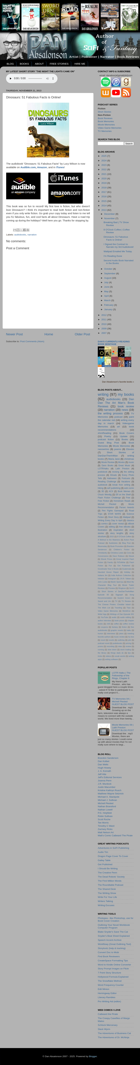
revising (115, 472)
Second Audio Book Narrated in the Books (118, 261)
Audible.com (28, 167)
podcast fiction (106, 439)
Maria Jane (114, 459)
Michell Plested (107, 504)
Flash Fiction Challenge (109, 497)
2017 (104, 192)
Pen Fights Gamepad (113, 510)
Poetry (107, 436)
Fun (110, 566)
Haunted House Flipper (108, 572)
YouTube (104, 617)
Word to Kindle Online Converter (114, 964)
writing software (111, 659)
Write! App (102, 614)
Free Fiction (103, 501)
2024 (104, 160)
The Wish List (104, 608)
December (109, 214)
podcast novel (103, 643)
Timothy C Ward (106, 826)
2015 (104, 201)
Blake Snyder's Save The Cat (113, 932)
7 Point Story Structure (109, 972)
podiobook (102, 472)
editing (112, 527)
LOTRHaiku (103, 468)
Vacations (125, 481)
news (125, 409)
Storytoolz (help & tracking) (112, 948)
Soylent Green (124, 598)
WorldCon (126, 611)
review (128, 646)
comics (104, 523)
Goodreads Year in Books (108, 569)
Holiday (127, 572)
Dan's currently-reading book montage (114, 342)
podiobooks (117, 643)
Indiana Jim (102, 575)
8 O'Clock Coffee (124, 536)
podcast (118, 417)
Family (110, 562)
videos (108, 656)
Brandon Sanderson (108, 758)
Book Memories (106, 121)
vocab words (120, 656)
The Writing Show (107, 893)
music (131, 462)
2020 (104, 178)
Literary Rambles (106, 997)
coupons (104, 627)
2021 (104, 174)
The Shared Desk (107, 889)
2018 (104, 187)
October (108, 269)
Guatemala (126, 569)
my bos (131, 637)
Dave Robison (119, 556)
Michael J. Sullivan (107, 800)
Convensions (103, 556)
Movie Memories (106, 124)
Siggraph (119, 595)
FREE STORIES (59, 63)
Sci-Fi (131, 588)
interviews (111, 633)
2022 (104, 169)
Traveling (118, 608)
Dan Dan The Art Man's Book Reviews (116, 403)
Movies (121, 462)
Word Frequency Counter (111, 985)
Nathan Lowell (105, 809)
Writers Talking (105, 901)
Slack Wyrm (104, 1029)
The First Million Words (109, 881)
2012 (104, 315)
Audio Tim (103, 852)
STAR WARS (114, 514)
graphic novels (117, 630)
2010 (104, 324)
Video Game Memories (109, 128)
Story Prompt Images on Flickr (113, 968)
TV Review (126, 601)
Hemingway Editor (107, 993)
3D (102, 491)
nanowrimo (103, 449)
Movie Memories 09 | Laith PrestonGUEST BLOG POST (123, 728)
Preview (111, 588)
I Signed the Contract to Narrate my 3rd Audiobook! (119, 245)
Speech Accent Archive (109, 940)
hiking (100, 488)
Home (48, 334)
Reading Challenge (107, 481)
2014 (104, 205)
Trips (129, 608)
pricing (128, 643)
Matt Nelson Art (106, 832)
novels (111, 640)
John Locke (102, 582)
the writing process (110, 413)
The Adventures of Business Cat (114, 1033)
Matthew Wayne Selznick (111, 793)
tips (129, 653)
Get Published (123, 566)
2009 (104, 328)
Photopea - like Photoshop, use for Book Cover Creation (115, 919)
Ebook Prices (106, 559)
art (118, 426)
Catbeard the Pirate (108, 1014)
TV (116, 601)
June (107, 287)
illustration (102, 530)
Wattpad (127, 517)
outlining (121, 640)
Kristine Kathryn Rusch (109, 790)
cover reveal (118, 523)
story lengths (116, 533)
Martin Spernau (117, 582)
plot (129, 640)
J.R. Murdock (105, 784)
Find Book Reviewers (109, 956)
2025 (104, 156)
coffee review (128, 624)
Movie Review (107, 462)
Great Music (124, 465)
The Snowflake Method (109, 981)
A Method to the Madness (109, 540)
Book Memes (124, 491)
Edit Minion (103, 989)
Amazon (42, 167)
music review (119, 637)
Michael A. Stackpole (108, 797)
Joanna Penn (105, 780)
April (106, 296)
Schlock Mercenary (108, 1025)
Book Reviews (105, 118)
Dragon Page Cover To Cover (113, 856)
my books (126, 394)
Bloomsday (102, 546)
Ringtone (122, 588)
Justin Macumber (106, 787)
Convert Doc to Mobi (108, 952)
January (108, 309)
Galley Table (104, 860)
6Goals (113, 475)
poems (117, 449)
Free (128, 497)
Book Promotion (117, 546)
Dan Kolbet (103, 761)
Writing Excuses (106, 905)
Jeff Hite (102, 774)
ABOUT (39, 63)
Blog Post (126, 543)
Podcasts (126, 478)
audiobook (102, 485)
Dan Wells (103, 764)
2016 (104, 196)
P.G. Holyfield (105, 813)
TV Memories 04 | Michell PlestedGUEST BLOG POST (123, 702)
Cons (129, 553)
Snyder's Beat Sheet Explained (114, 936)
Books (125, 439)
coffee (116, 624)
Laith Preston (122, 468)
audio (114, 617)
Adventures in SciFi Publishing (113, 848)
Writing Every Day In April (110, 520)
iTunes (60, 167)
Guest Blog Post (108, 442)
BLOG (10, 63)
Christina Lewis (116, 553)
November (109, 218)
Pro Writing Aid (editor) (109, 1001)
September (110, 273)
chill (108, 624)
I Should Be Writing (108, 868)
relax (120, 646)
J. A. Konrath (104, 771)
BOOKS (24, 63)
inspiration (118, 530)
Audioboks (113, 543)
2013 (104, 210)
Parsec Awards (126, 507)
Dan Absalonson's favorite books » (118, 382)
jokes (121, 633)
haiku (129, 630)
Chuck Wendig (105, 494)
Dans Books (107, 465)
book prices (119, 620)
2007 (104, 333)
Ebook (131, 556)
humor (100, 633)
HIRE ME (79, 63)
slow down (112, 650)
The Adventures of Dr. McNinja (113, 1037)
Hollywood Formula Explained (113, 977)
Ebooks (130, 449)
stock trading (125, 650)
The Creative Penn (107, 872)
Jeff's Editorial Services (110, 777)
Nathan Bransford (107, 806)
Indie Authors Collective (121, 575)
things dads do (117, 653)
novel (103, 640)
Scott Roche (104, 819)
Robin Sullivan (105, 816)
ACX (111, 491)
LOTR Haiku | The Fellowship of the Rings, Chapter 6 (121, 676)
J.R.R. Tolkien (125, 579)
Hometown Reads (122, 501)
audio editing (125, 617)
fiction (124, 627)
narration (32, 234)
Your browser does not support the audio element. (31, 78)
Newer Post (14, 334)
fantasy (115, 627)
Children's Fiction (122, 549)
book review (126, 406)
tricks (100, 656)
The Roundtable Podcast (110, 885)
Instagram (112, 579)
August (108, 278)
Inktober (101, 579)
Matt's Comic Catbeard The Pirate (115, 835)
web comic (129, 488)
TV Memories (105, 131)
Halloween (112, 478)
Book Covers (126, 433)
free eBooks (125, 527)
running (101, 650)
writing (103, 394)
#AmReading (104, 433)
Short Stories (104, 112)
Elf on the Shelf (123, 494)
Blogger (93, 1056)
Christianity (102, 553)
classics (130, 520)
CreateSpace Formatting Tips (113, 960)
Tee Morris (103, 822)
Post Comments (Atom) (32, 341)
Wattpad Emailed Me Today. (118, 251)
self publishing (113, 488)
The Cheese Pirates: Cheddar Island (114, 604)
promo (100, 646)
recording (110, 646)
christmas (129, 459)
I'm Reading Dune (113, 256)
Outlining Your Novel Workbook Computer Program (114, 926)
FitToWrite (121, 562)
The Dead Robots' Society (111, 876)
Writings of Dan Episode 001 (122, 614)
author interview (104, 620)
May (106, 291)
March (107, 300)
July (106, 282)
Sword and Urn (104, 601)
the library (102, 653)
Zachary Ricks (105, 829)
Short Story (113, 517)
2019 (104, 183)
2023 (104, 165)
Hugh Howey (104, 767)
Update (123, 436)
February (109, 305)
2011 (104, 319)
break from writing (121, 485)
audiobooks (20, 234)
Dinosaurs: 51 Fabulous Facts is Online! (116, 238)
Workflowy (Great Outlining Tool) (114, 944)
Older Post (82, 334)
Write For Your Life (107, 897)
